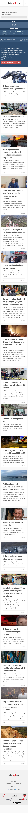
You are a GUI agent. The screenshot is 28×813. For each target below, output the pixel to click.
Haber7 (9, 802)
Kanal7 (3, 797)
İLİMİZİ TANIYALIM (7, 63)
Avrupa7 (16, 797)
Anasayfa (7, 784)
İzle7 (20, 802)
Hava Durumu (14, 36)
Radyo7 (23, 797)
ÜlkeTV (10, 797)
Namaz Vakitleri (14, 28)
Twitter (17, 790)
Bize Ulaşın (20, 784)
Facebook (10, 790)
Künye (13, 784)
